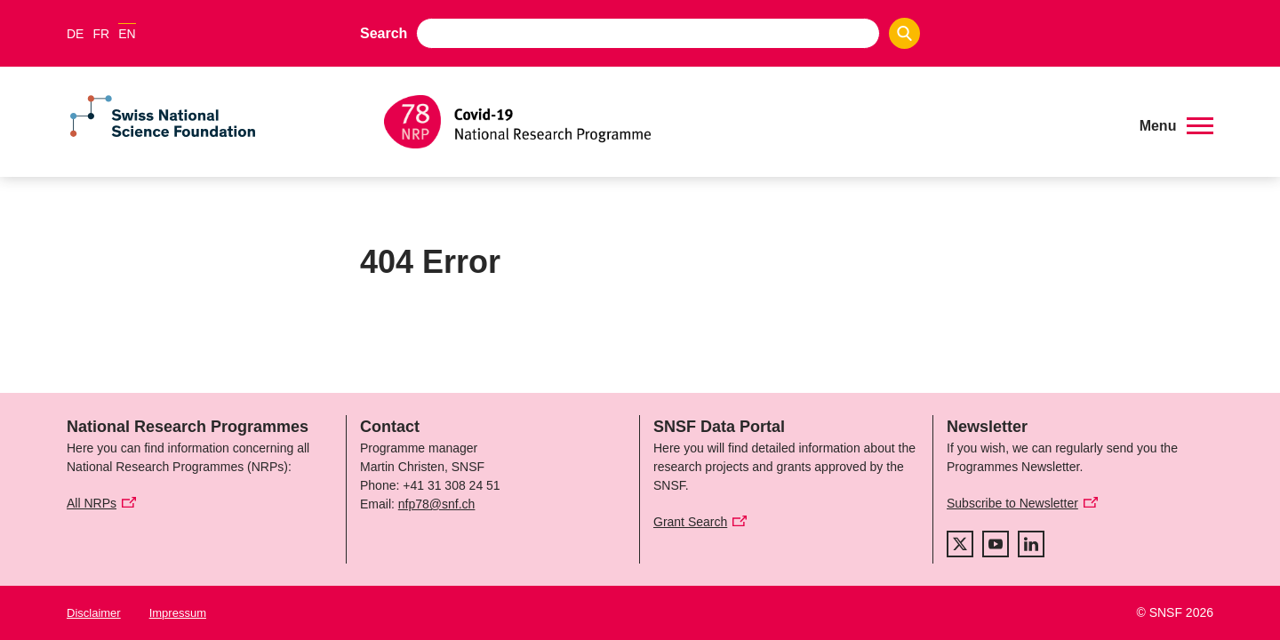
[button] (1176, 126)
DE (75, 34)
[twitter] (960, 544)
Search (383, 33)
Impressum (177, 613)
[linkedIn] (1031, 544)
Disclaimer (94, 613)
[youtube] (995, 544)
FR (100, 34)
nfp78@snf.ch (437, 504)
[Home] (750, 121)
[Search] (904, 33)
